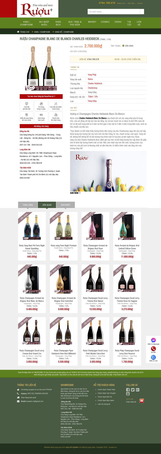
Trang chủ (121, 3)
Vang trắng (92, 100)
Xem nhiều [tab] (65, 204)
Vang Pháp (92, 74)
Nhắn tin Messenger (153, 341)
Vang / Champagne (26, 23)
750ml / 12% (93, 96)
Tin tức (129, 23)
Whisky (92, 21)
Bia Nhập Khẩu (44, 23)
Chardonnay (92, 87)
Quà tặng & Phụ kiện (75, 23)
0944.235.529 (43, 393)
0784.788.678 (107, 3)
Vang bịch (58, 23)
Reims (90, 79)
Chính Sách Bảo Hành (106, 400)
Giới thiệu (131, 3)
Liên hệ (139, 3)
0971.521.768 (32, 393)
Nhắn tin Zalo (153, 358)
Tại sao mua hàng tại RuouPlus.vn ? (41, 96)
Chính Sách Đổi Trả (105, 397)
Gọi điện (153, 349)
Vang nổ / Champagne (64, 31)
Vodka (118, 21)
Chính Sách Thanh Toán (106, 390)
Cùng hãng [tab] (28, 204)
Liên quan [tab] (46, 204)
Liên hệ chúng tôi (104, 404)
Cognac (105, 21)
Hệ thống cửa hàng (41, 126)
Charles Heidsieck (95, 83)
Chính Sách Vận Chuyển (107, 393)
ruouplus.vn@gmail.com (34, 401)
